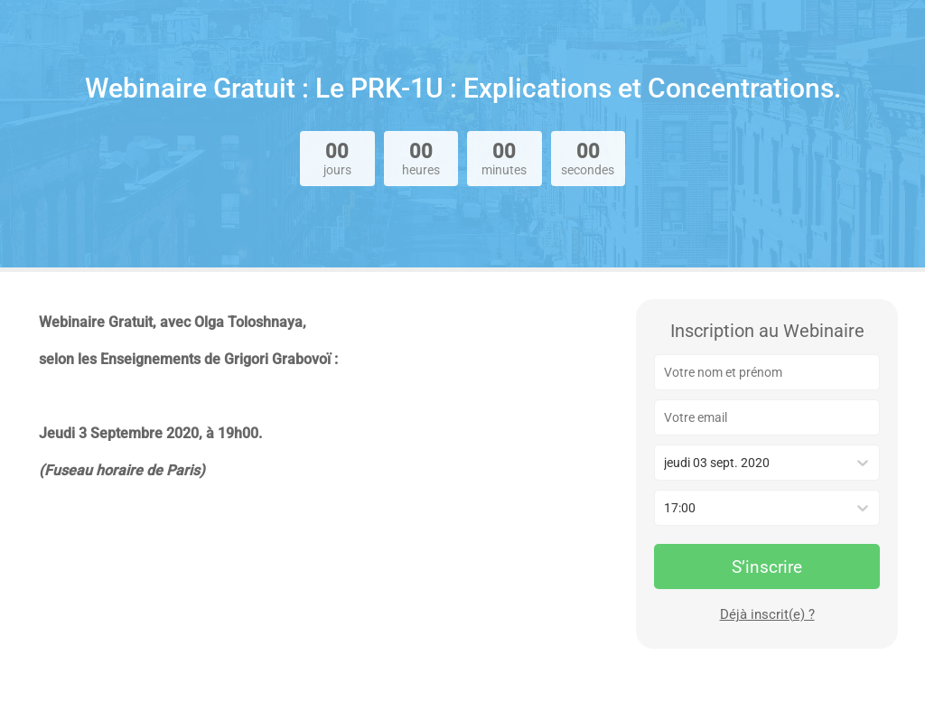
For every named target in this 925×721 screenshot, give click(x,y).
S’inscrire (767, 567)
